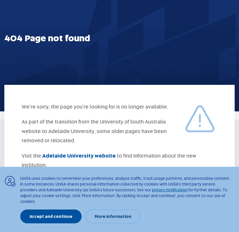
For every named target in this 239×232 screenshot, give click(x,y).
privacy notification (169, 189)
